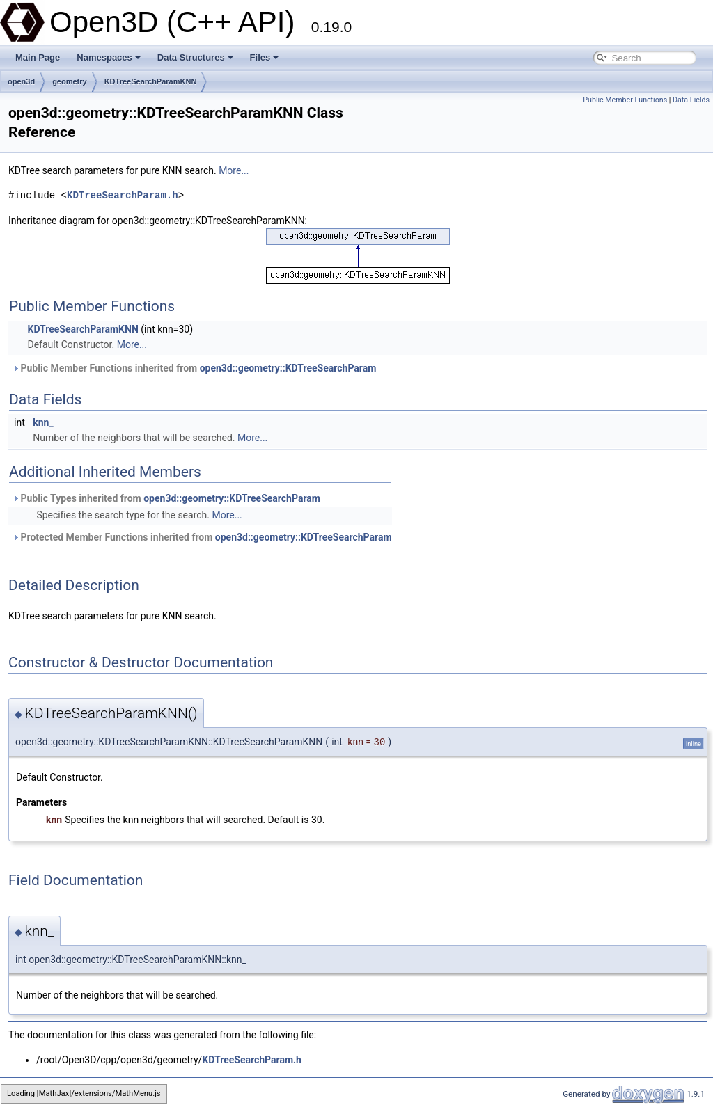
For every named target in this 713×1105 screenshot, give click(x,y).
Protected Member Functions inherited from (202, 537)
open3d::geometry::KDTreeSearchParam (288, 368)
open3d (21, 81)
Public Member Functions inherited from (194, 368)
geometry (69, 81)
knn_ (43, 422)
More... (234, 170)
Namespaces (109, 57)
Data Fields (691, 99)
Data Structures (195, 57)
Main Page (37, 57)
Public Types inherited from (166, 498)
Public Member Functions (625, 99)
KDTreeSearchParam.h (122, 195)
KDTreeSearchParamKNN (150, 81)
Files (264, 57)
